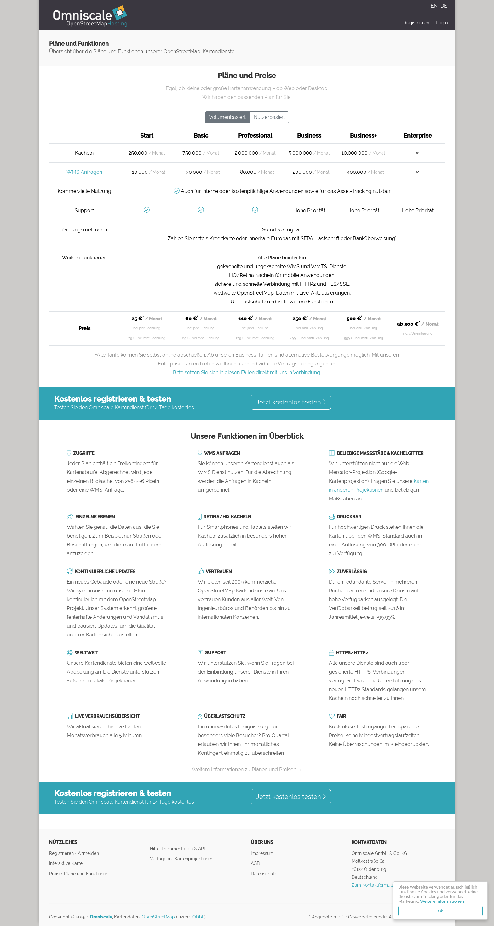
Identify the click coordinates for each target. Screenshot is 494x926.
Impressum (262, 853)
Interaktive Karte (66, 863)
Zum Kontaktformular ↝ (376, 885)
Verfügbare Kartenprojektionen (181, 858)
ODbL (198, 916)
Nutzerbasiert (269, 117)
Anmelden (88, 853)
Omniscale (101, 916)
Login (442, 22)
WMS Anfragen (84, 172)
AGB (255, 863)
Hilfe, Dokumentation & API (177, 848)
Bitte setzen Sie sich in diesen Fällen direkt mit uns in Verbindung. (247, 372)
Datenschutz (264, 873)
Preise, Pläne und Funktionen (78, 873)
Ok (440, 911)
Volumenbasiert (227, 117)
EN (435, 6)
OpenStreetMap (158, 916)
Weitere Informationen (442, 901)
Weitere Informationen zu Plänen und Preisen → (247, 769)
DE (443, 6)
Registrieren (416, 22)
